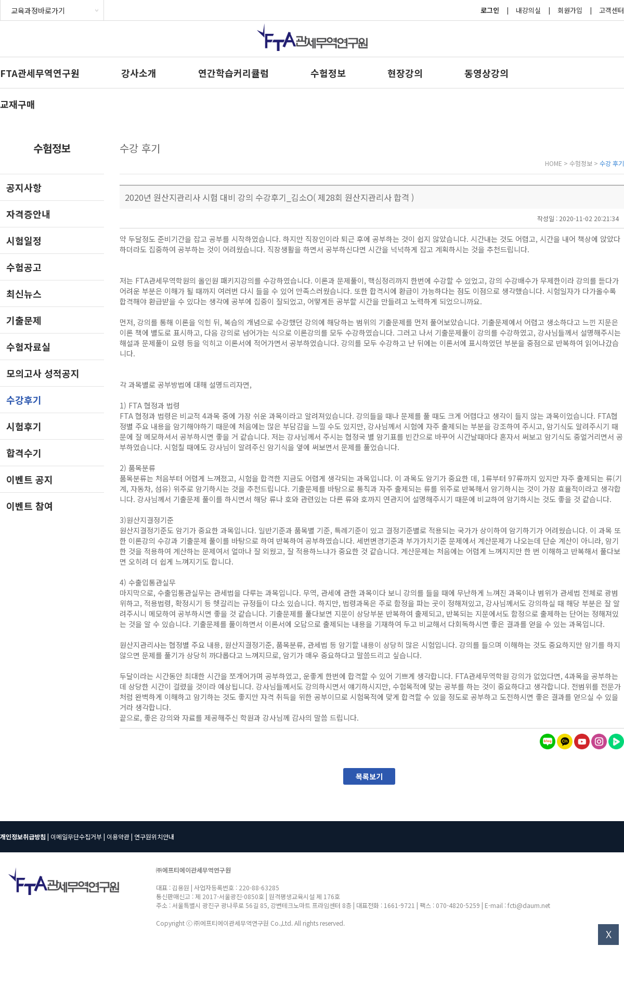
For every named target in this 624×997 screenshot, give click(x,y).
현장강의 (405, 73)
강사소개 (139, 73)
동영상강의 (486, 73)
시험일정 (24, 240)
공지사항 (24, 187)
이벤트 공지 (29, 479)
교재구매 (17, 104)
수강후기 (24, 399)
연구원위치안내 (154, 836)
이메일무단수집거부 (76, 836)
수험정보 (328, 73)
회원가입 (569, 10)
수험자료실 (28, 346)
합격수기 (24, 452)
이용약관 (118, 836)
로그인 (489, 10)
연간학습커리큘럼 (233, 73)
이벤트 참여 (29, 506)
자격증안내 (28, 214)
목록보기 (369, 776)
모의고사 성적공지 (43, 373)
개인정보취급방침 (23, 836)
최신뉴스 (24, 293)
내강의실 (528, 10)
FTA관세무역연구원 (40, 73)
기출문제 (24, 320)
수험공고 (24, 267)
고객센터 (611, 10)
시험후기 (24, 426)
